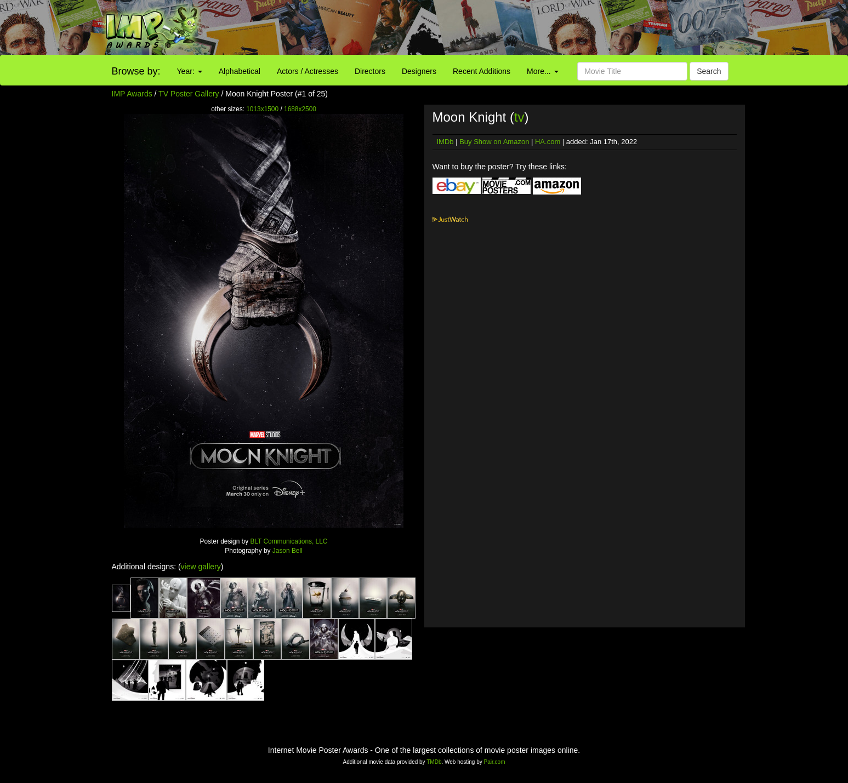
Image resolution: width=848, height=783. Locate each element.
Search (709, 71)
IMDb (445, 142)
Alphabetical (239, 71)
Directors (370, 71)
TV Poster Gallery (188, 93)
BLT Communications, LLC (288, 541)
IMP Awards (132, 93)
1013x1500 (262, 109)
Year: (189, 71)
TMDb (433, 762)
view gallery (201, 566)
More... (542, 71)
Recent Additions (481, 71)
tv (519, 117)
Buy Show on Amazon (494, 142)
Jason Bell (287, 551)
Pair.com (494, 762)
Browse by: (136, 71)
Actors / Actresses (307, 71)
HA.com (547, 142)
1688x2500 (300, 109)
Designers (419, 71)
